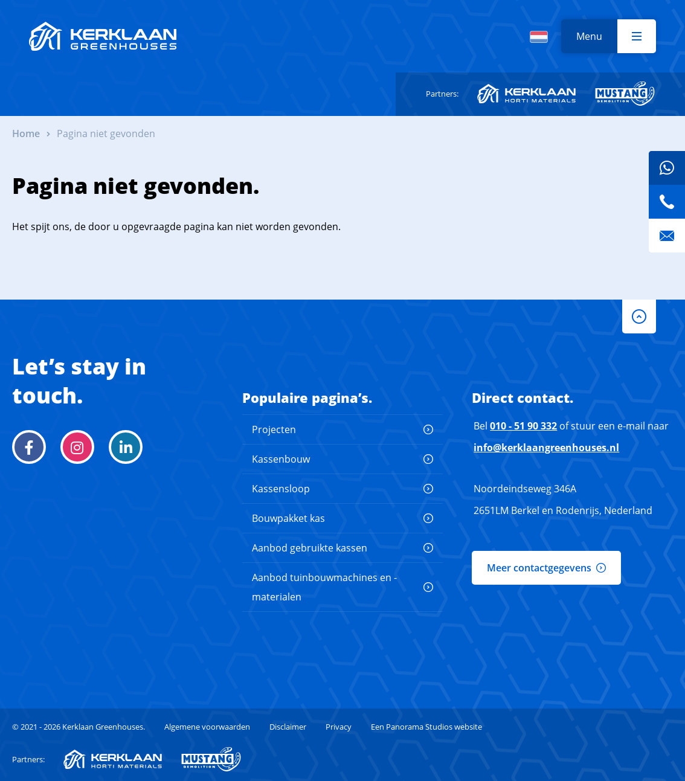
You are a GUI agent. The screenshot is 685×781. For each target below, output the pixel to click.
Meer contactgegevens (539, 567)
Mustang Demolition (625, 94)
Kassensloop (281, 488)
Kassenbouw (281, 459)
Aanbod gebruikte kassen (309, 547)
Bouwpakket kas (288, 518)
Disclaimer (287, 726)
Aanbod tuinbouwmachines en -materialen (324, 587)
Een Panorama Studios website (426, 726)
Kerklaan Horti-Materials (526, 93)
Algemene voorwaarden (207, 726)
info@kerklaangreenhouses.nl (546, 447)
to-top (639, 316)
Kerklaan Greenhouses (102, 36)
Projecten (274, 429)
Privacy (339, 726)
